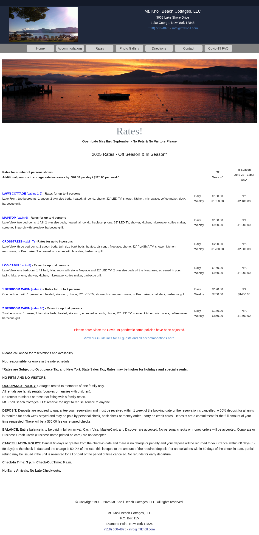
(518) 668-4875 (158, 28)
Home (40, 48)
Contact (188, 48)
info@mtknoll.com (185, 28)
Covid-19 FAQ (218, 48)
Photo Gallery (129, 48)
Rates (100, 48)
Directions (159, 48)
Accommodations (70, 48)
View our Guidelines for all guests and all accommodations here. (129, 338)
